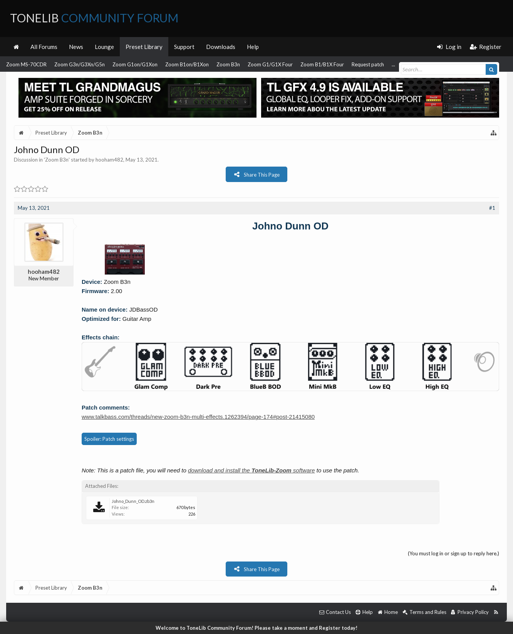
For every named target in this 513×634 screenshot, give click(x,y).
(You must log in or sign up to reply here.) (453, 553)
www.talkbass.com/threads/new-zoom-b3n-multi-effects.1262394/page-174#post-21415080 (198, 416)
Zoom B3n (228, 64)
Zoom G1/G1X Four (270, 64)
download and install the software (251, 470)
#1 (492, 208)
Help (253, 46)
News (76, 46)
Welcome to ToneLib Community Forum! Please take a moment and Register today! (256, 628)
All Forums (43, 46)
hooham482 (109, 160)
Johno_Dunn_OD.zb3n (133, 501)
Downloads (220, 46)
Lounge (104, 46)
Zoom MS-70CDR (26, 64)
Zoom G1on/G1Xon (135, 64)
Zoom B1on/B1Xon (187, 64)
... (393, 64)
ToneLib (94, 18)
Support (184, 46)
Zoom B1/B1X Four (322, 64)
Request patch (368, 64)
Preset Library (144, 46)
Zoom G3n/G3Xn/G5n (79, 64)
